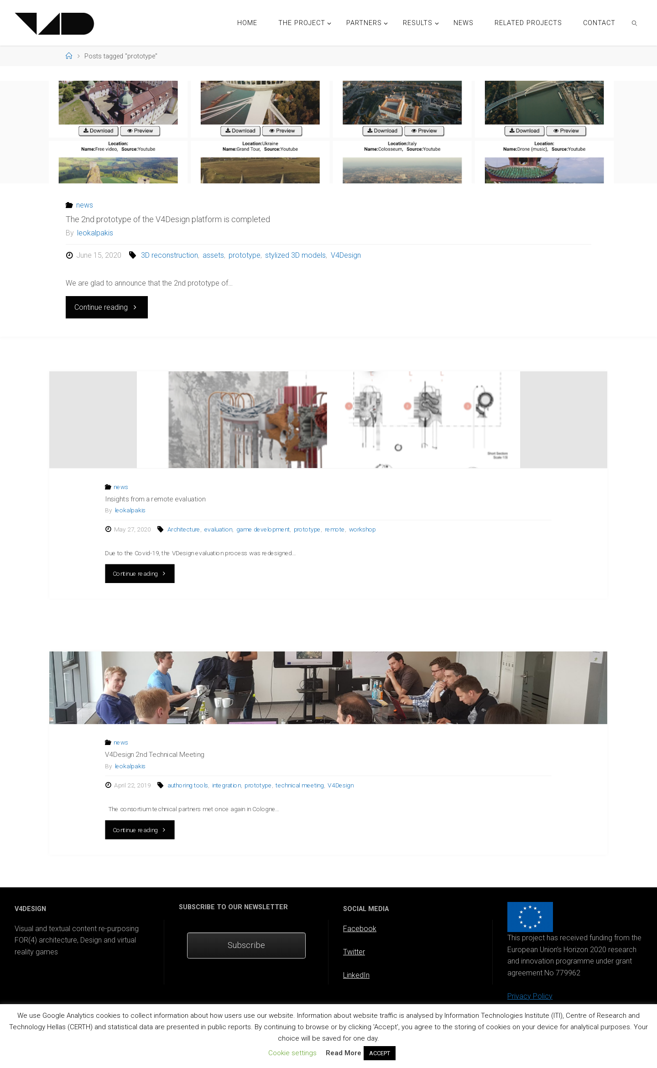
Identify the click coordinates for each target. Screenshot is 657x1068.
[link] (635, 23)
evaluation (218, 529)
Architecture (183, 529)
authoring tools (187, 785)
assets (213, 255)
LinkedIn (356, 975)
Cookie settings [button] (292, 1053)
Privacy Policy (530, 996)
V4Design (346, 255)
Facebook (359, 928)
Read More (343, 1053)
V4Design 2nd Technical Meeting (155, 754)
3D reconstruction (169, 255)
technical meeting (300, 785)
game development (263, 529)
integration (226, 785)
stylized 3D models (295, 255)
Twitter (354, 952)
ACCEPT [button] (379, 1053)
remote (335, 529)
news (84, 205)
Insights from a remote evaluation (155, 499)
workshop (362, 529)
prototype (245, 255)
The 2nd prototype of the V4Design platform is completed (168, 219)
